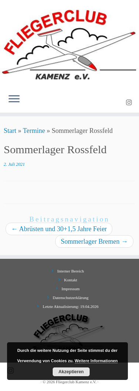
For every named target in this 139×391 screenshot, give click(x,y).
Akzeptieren (71, 371)
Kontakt (70, 280)
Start (10, 130)
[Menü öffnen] (14, 99)
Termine (34, 130)
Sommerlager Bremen (94, 241)
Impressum (71, 289)
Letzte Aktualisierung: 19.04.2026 (70, 306)
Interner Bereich (70, 271)
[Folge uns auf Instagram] (130, 102)
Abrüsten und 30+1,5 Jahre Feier (59, 229)
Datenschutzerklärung (71, 297)
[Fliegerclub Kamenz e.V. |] (69, 44)
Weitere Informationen (96, 361)
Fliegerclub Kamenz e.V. (76, 382)
